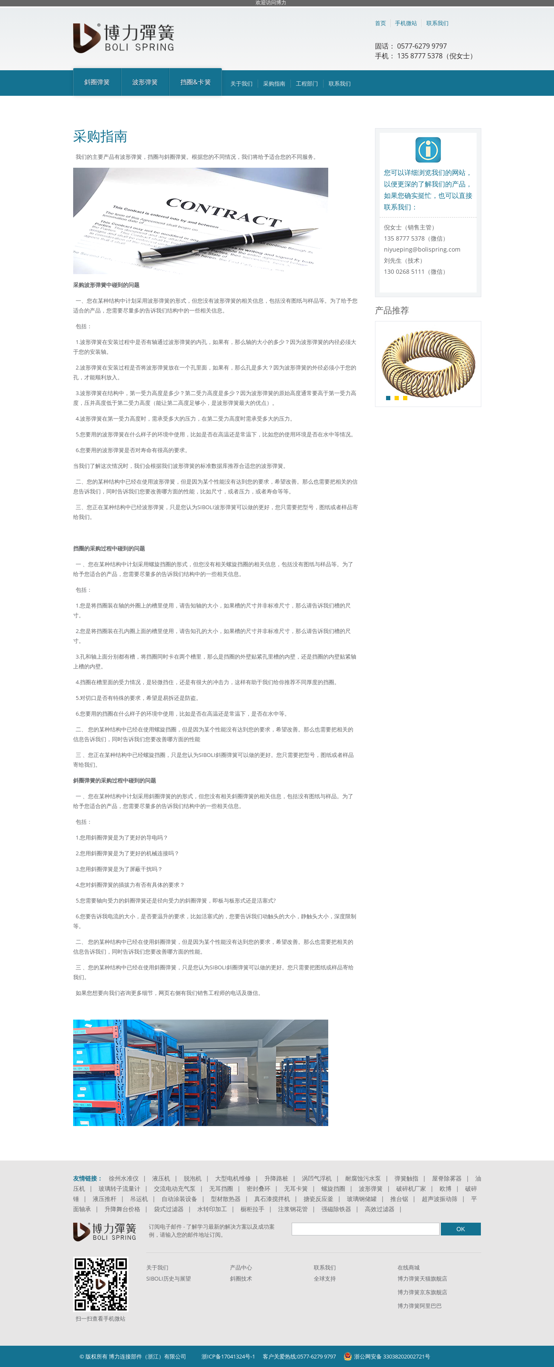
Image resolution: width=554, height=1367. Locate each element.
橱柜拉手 (252, 1209)
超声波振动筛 (439, 1199)
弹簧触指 (406, 1178)
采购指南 (274, 83)
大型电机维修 (233, 1178)
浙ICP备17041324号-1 (228, 1356)
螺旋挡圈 (333, 1188)
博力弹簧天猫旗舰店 (422, 1278)
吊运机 (139, 1199)
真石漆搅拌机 (272, 1199)
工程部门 (307, 83)
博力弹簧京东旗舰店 (422, 1292)
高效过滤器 (380, 1209)
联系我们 (437, 23)
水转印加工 (212, 1209)
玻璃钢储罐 (362, 1199)
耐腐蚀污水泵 (363, 1178)
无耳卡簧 (296, 1188)
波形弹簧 (145, 81)
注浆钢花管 (293, 1209)
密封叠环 (258, 1188)
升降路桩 (276, 1178)
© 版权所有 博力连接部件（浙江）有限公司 (133, 1356)
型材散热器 (226, 1199)
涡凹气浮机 (317, 1178)
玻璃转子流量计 (119, 1188)
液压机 (161, 1178)
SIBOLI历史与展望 (168, 1278)
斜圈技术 (241, 1278)
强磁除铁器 (336, 1209)
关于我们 (241, 83)
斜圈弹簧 (97, 81)
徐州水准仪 (124, 1178)
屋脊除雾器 (447, 1178)
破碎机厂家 (411, 1188)
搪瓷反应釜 (318, 1199)
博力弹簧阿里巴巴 (420, 1306)
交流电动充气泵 (175, 1188)
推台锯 (399, 1199)
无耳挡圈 (221, 1188)
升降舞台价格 (122, 1209)
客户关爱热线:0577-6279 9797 (299, 1356)
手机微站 (406, 23)
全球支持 (325, 1278)
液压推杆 (104, 1199)
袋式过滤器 (169, 1209)
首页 (380, 23)
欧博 (446, 1188)
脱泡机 (193, 1178)
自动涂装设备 (179, 1199)
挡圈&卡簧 (195, 81)
